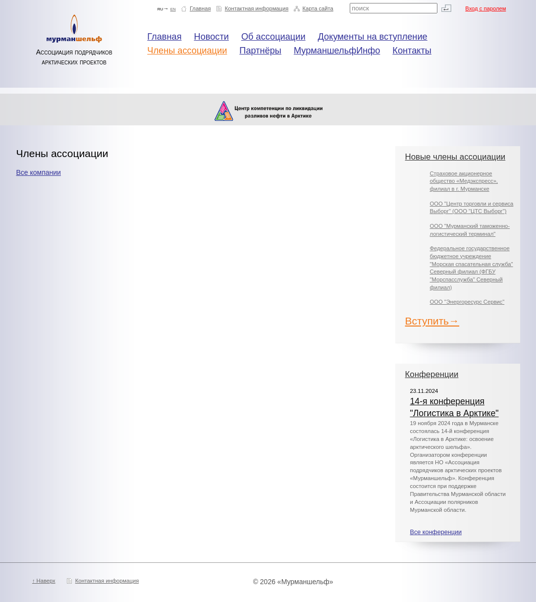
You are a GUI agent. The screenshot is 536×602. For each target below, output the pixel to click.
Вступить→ (432, 321)
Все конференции (436, 532)
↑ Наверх (43, 581)
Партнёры (260, 50)
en (173, 8)
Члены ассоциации (187, 50)
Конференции (432, 374)
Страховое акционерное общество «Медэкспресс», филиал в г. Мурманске (464, 181)
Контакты (411, 50)
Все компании (38, 172)
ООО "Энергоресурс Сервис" (467, 302)
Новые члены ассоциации (455, 157)
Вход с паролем (485, 8)
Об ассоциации (273, 37)
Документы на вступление (373, 37)
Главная (200, 8)
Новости (211, 37)
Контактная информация (257, 8)
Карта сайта (317, 8)
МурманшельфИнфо (337, 50)
